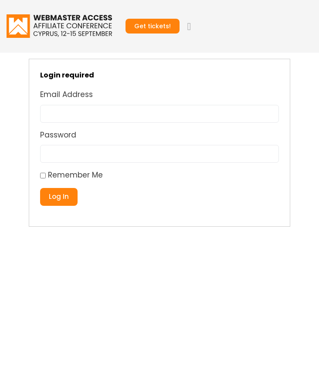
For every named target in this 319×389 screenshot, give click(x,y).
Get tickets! (152, 26)
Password (58, 135)
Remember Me (71, 175)
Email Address (66, 94)
